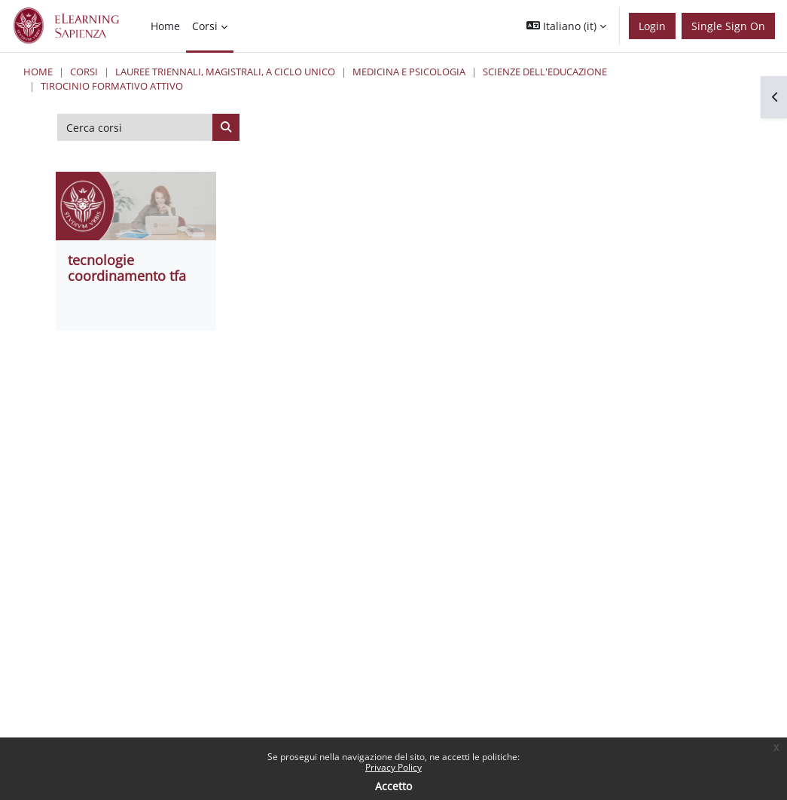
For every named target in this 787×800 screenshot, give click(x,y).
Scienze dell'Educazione (545, 71)
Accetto (393, 786)
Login (652, 26)
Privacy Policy (393, 767)
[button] (566, 26)
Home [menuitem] (165, 26)
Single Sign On (728, 26)
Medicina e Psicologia (408, 71)
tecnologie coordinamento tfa (127, 268)
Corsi (84, 71)
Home (38, 71)
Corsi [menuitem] (205, 26)
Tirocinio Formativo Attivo (112, 86)
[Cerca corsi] (135, 127)
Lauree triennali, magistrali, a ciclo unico (225, 71)
